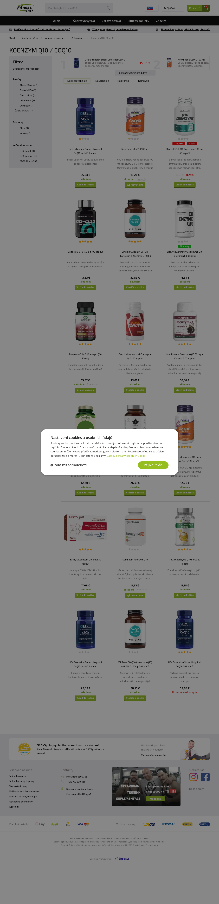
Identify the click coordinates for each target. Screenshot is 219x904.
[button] (68, 465)
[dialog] (109, 452)
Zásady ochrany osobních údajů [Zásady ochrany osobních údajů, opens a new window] (126, 455)
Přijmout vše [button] (153, 465)
